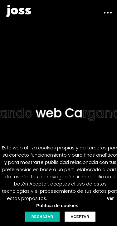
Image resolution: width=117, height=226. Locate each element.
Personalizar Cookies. (75, 198)
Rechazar (42, 216)
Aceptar (80, 216)
